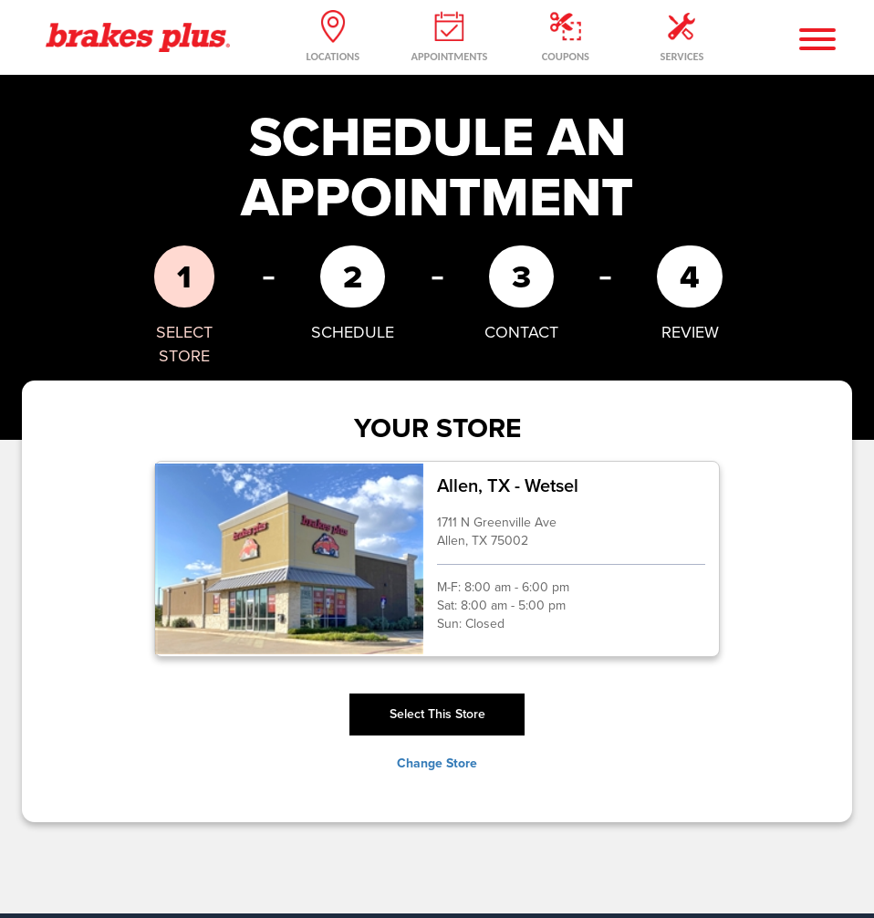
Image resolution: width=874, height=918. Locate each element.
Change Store (437, 763)
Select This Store (437, 714)
